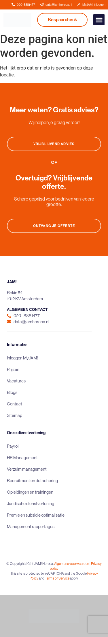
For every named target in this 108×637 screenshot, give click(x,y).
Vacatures (16, 381)
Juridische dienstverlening (30, 503)
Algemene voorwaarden (71, 563)
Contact (14, 404)
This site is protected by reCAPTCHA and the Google (48, 573)
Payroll (13, 446)
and (41, 578)
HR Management (22, 457)
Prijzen (13, 369)
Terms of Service (57, 578)
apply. (74, 578)
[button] (99, 19)
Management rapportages (30, 526)
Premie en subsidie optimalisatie (36, 515)
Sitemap (14, 415)
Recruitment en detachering (32, 480)
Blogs (12, 392)
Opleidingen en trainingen (30, 492)
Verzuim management (27, 469)
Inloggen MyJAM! (22, 358)
